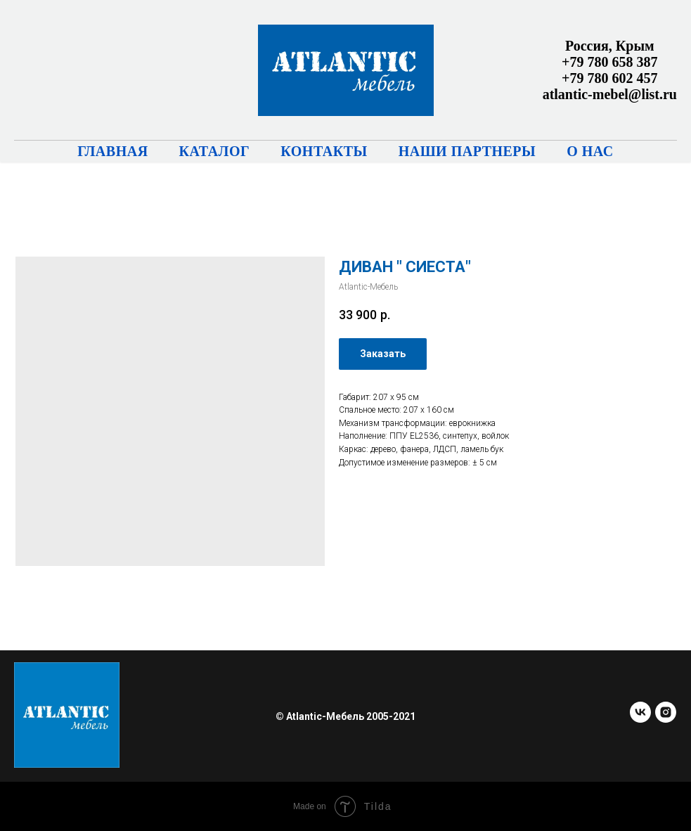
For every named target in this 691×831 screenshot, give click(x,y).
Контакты (323, 151)
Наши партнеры (467, 151)
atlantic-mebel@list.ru (610, 94)
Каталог (214, 151)
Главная (112, 151)
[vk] (640, 719)
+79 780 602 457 (609, 78)
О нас (590, 151)
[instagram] (665, 719)
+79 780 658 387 (609, 62)
